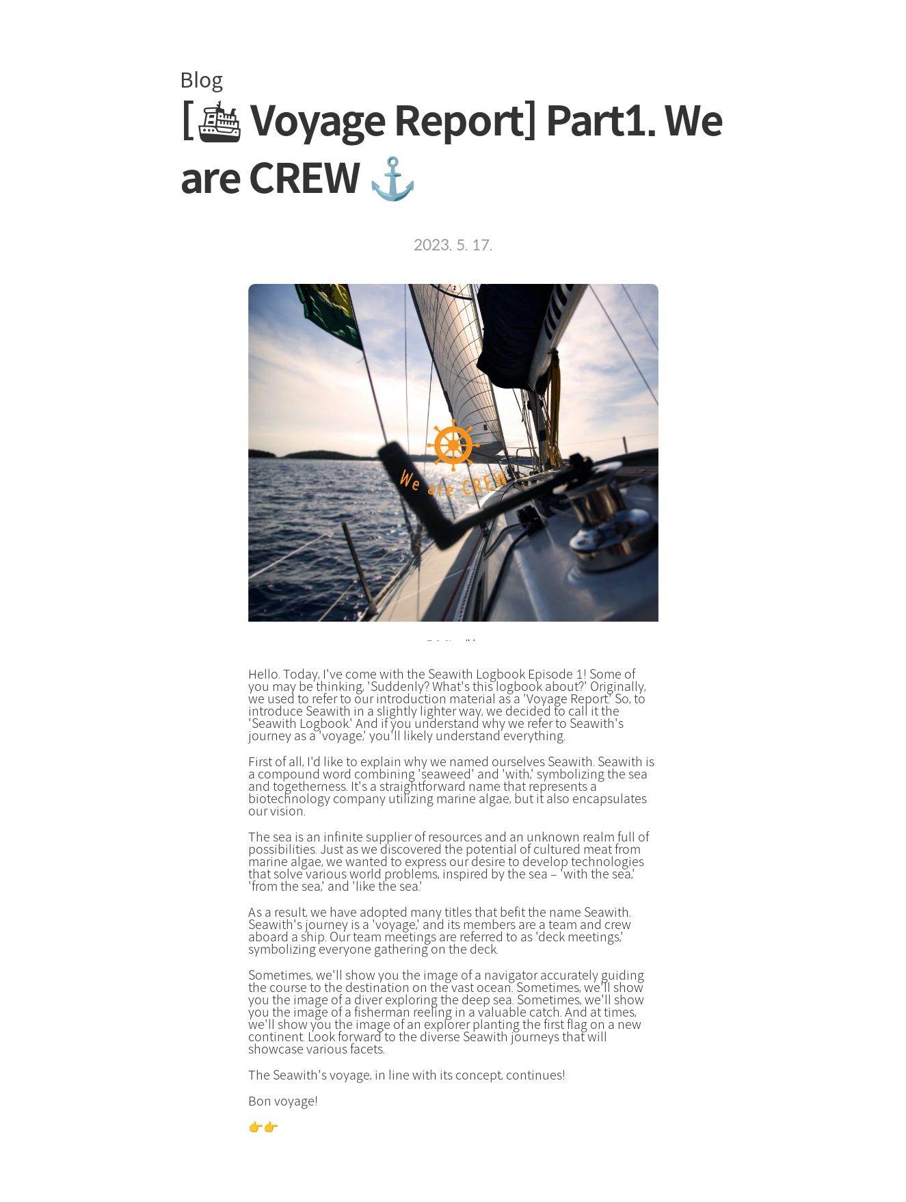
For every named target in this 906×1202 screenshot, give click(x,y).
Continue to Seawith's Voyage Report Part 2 (402, 1127)
